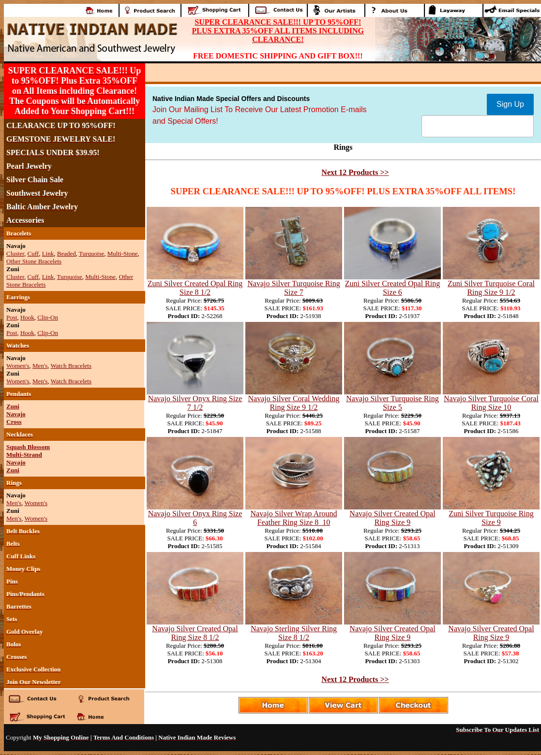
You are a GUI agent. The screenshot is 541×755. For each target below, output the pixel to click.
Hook (27, 317)
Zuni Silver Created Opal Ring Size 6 (392, 287)
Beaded (66, 253)
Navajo (16, 414)
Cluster (15, 253)
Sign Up (510, 104)
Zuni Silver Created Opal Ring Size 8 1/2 (195, 287)
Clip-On (47, 317)
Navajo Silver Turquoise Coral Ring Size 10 (491, 402)
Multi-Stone (122, 253)
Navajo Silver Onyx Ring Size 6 (195, 517)
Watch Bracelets (71, 365)
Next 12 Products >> (355, 172)
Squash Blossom (28, 446)
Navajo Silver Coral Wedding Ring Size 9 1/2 (293, 402)
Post (11, 317)
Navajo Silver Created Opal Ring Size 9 (392, 517)
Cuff (33, 253)
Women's (18, 365)
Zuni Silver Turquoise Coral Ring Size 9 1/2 (491, 287)
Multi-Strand (24, 454)
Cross (14, 421)
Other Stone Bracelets (33, 261)
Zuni (12, 406)
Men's (39, 365)
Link (48, 253)
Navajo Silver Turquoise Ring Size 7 (293, 287)
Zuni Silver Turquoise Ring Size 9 (491, 517)
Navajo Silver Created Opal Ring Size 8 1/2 (195, 632)
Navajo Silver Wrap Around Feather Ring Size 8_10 (293, 517)
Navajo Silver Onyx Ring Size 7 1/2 (195, 402)
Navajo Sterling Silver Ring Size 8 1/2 (294, 632)
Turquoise (91, 253)
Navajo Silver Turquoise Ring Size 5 (392, 402)
